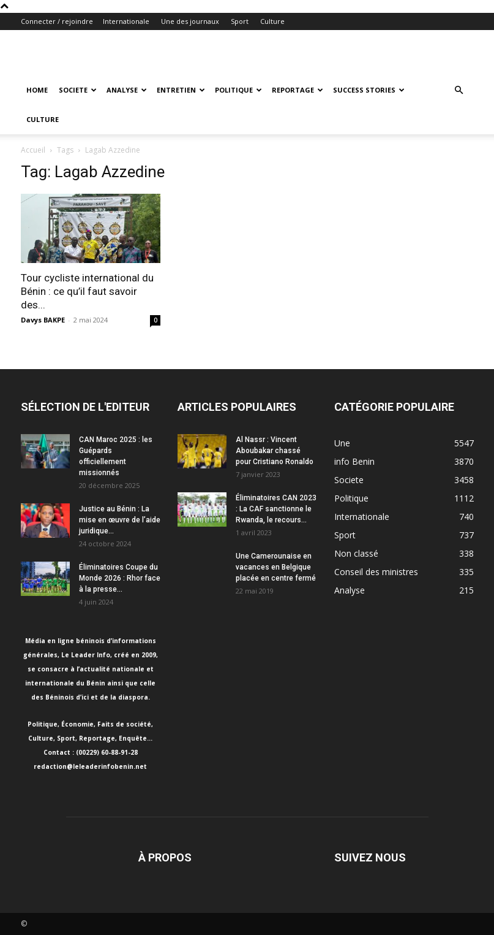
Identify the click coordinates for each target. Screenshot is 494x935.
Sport (240, 21)
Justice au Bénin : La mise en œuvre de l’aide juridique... (119, 520)
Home (37, 89)
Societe (78, 89)
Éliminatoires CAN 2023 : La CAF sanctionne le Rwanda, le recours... (276, 509)
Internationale (126, 21)
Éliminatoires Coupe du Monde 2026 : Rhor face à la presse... (119, 578)
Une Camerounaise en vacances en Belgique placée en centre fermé (276, 567)
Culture (272, 21)
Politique (238, 89)
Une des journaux (190, 21)
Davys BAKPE (43, 319)
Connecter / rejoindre (57, 21)
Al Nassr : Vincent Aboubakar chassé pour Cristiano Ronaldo (274, 450)
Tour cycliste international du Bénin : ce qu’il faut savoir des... (87, 291)
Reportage (297, 89)
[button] (459, 90)
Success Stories (369, 89)
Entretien (181, 89)
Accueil (33, 150)
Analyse (127, 89)
